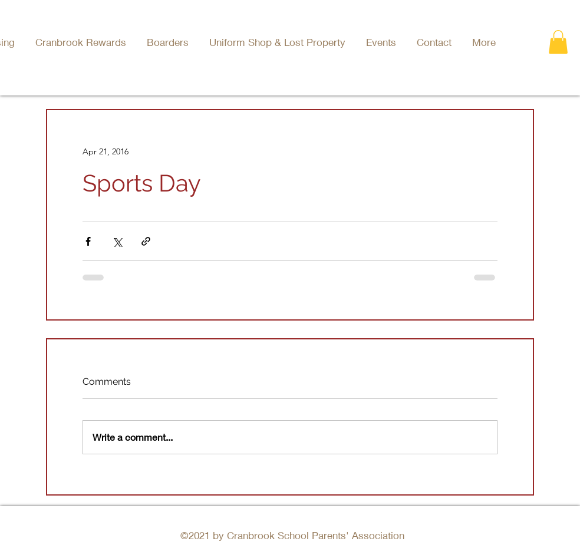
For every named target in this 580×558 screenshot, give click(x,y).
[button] (382, 42)
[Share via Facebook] (88, 241)
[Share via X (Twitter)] (117, 241)
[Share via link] (145, 241)
